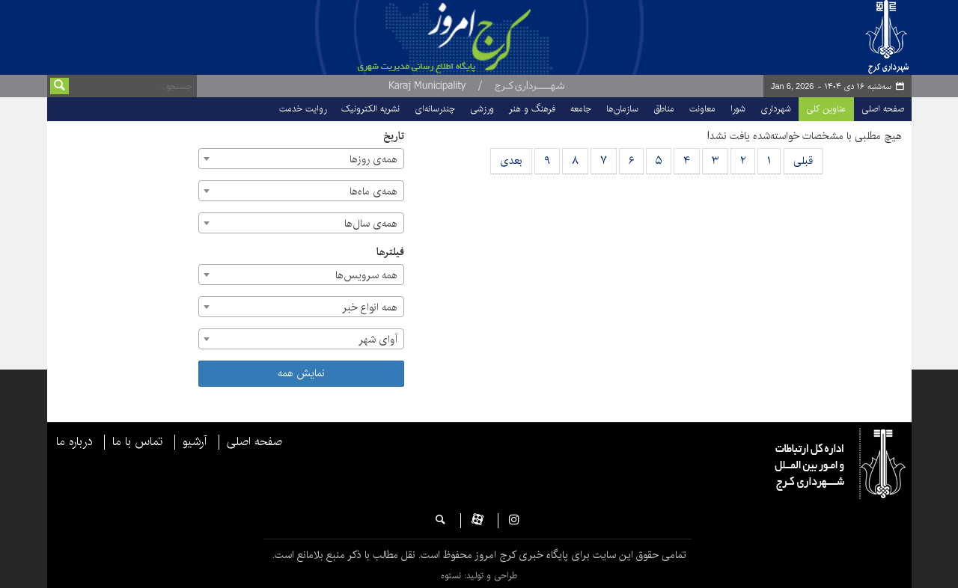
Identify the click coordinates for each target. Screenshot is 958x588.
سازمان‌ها (622, 109)
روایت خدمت (302, 109)
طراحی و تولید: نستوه (479, 576)
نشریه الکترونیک (370, 109)
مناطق (663, 109)
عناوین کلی (826, 109)
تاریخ (393, 136)
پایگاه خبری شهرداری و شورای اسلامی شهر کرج (506, 37)
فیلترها (390, 252)
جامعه (580, 109)
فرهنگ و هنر (532, 109)
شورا (737, 109)
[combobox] (301, 158)
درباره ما (74, 442)
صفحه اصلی (882, 109)
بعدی (511, 161)
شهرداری (775, 109)
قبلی (803, 161)
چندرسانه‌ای (435, 109)
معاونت (702, 109)
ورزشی (482, 109)
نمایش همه (301, 373)
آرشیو (195, 442)
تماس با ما (137, 442)
